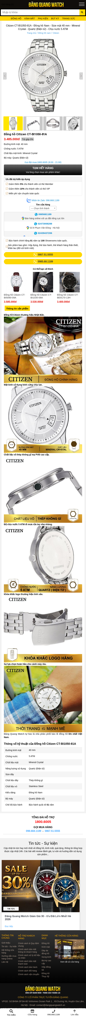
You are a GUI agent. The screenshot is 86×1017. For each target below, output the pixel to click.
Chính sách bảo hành (27, 967)
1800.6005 (42, 162)
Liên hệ (5, 962)
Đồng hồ (46, 943)
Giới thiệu (6, 943)
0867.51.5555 (52, 831)
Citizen (56, 33)
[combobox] (43, 208)
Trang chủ (31, 33)
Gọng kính (46, 957)
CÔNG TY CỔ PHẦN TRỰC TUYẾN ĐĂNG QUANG (43, 997)
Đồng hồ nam (44, 33)
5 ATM (32, 756)
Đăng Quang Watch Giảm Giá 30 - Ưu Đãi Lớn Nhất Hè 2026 (38, 918)
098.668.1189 (33, 831)
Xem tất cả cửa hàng (69, 962)
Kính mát (46, 947)
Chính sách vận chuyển (28, 974)
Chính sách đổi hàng (27, 971)
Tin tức (11, 909)
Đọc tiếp (9, 926)
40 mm (32, 750)
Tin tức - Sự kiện (43, 843)
